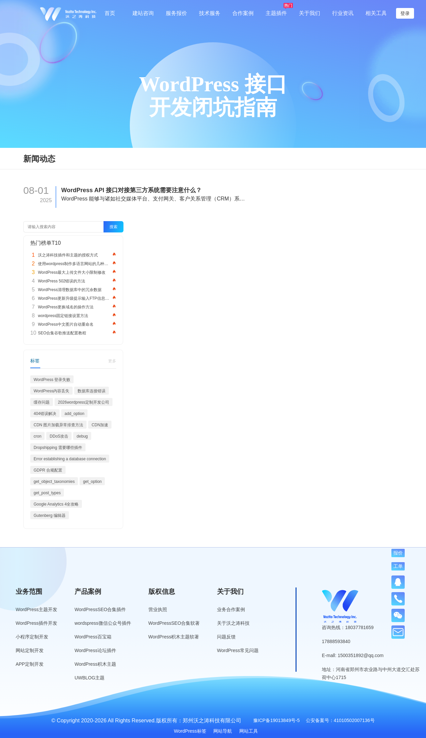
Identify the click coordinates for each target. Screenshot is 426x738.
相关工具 (376, 13)
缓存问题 (42, 402)
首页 (110, 13)
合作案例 (243, 13)
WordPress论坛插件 (95, 650)
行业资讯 (342, 13)
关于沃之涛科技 (233, 623)
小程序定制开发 (32, 636)
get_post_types (47, 493)
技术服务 (209, 13)
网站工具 (248, 731)
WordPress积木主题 (95, 664)
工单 (398, 566)
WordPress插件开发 (36, 623)
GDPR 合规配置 (48, 470)
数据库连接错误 (92, 391)
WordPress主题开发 (36, 609)
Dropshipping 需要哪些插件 (58, 447)
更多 (112, 361)
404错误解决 (45, 413)
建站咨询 (143, 13)
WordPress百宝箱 (93, 636)
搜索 (113, 226)
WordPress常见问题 (238, 650)
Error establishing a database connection (70, 459)
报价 (398, 552)
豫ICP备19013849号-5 (276, 720)
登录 (405, 13)
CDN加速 (100, 425)
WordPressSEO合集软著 (174, 623)
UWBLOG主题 (90, 677)
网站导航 (222, 731)
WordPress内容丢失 (51, 391)
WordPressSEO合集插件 (100, 609)
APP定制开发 (30, 664)
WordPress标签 (190, 731)
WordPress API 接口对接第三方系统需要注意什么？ (131, 190)
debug (82, 436)
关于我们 (309, 13)
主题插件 (276, 13)
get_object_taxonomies (54, 481)
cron (37, 436)
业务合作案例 (231, 609)
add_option (74, 413)
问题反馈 (226, 636)
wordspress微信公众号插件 (103, 623)
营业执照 (157, 609)
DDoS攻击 (59, 436)
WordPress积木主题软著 (173, 636)
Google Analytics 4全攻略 (56, 504)
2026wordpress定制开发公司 (83, 402)
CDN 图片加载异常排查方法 (58, 425)
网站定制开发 (30, 650)
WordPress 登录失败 (52, 379)
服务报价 (176, 13)
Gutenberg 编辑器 (50, 515)
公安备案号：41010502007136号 (340, 720)
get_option (92, 481)
